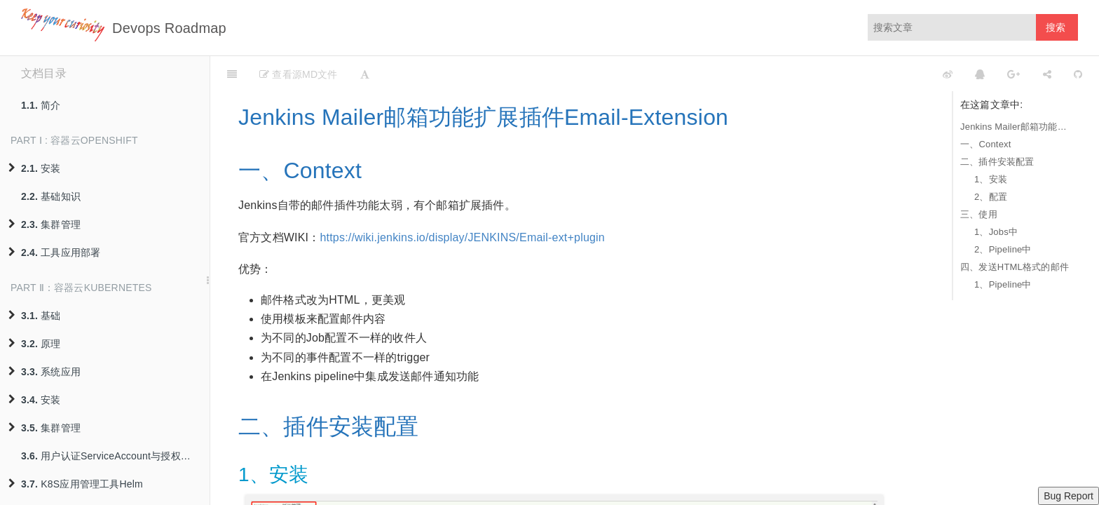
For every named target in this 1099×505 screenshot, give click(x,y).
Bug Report (1068, 495)
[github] (885, 73)
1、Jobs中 (996, 232)
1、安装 (990, 179)
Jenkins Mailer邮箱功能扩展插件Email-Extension (1015, 126)
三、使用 (978, 214)
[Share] (1047, 73)
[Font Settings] (365, 73)
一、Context (985, 144)
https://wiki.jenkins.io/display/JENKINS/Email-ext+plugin (462, 237)
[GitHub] (1078, 73)
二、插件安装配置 (997, 161)
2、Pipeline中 (1003, 249)
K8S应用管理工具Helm (75, 484)
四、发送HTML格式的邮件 (1014, 267)
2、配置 (990, 196)
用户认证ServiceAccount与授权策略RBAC (115, 456)
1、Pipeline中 (1003, 284)
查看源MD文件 (298, 74)
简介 (41, 105)
